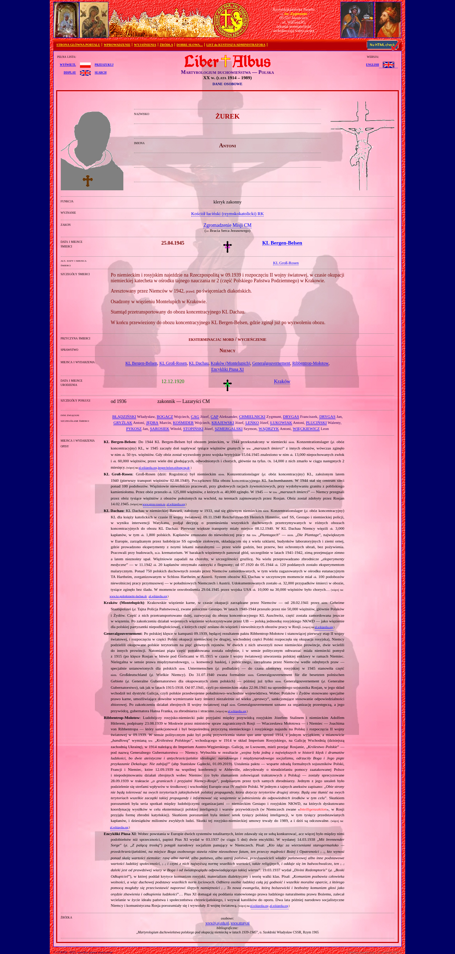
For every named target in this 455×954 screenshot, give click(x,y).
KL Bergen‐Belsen (141, 363)
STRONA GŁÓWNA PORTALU (78, 45)
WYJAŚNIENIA (145, 45)
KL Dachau (199, 363)
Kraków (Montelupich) (230, 363)
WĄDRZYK (269, 428)
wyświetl (68, 64)
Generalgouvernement (271, 363)
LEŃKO (252, 422)
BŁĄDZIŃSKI (124, 416)
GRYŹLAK (122, 422)
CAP (215, 416)
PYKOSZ (134, 428)
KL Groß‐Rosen (173, 363)
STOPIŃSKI (193, 428)
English (372, 64)
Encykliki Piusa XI (227, 369)
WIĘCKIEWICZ (306, 428)
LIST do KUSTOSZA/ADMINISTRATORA (235, 45)
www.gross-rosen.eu (154, 504)
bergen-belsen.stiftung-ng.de (173, 467)
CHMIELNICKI (252, 416)
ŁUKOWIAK (281, 422)
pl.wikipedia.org (148, 467)
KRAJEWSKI (223, 422)
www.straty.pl (240, 923)
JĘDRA (152, 422)
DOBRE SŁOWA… (190, 45)
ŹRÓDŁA (166, 45)
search (100, 72)
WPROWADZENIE (117, 45)
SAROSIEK (160, 428)
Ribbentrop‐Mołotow (310, 363)
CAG (195, 416)
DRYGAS (291, 416)
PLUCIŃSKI (316, 422)
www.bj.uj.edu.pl (217, 923)
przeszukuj (104, 64)
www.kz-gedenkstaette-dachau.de (128, 596)
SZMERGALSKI (228, 428)
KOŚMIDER (183, 422)
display (70, 72)
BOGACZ (165, 416)
